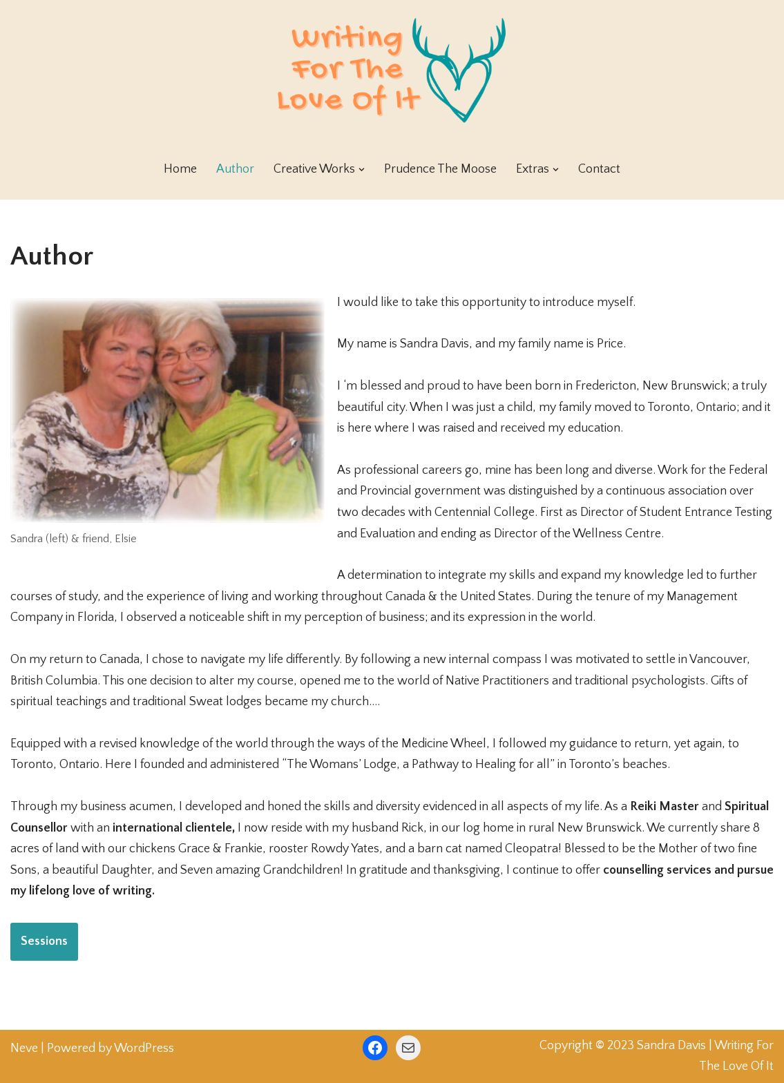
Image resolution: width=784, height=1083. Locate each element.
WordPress (144, 1048)
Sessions (44, 941)
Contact (599, 169)
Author (235, 169)
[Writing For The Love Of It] (392, 69)
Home (180, 169)
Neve (24, 1048)
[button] (361, 169)
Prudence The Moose (440, 169)
